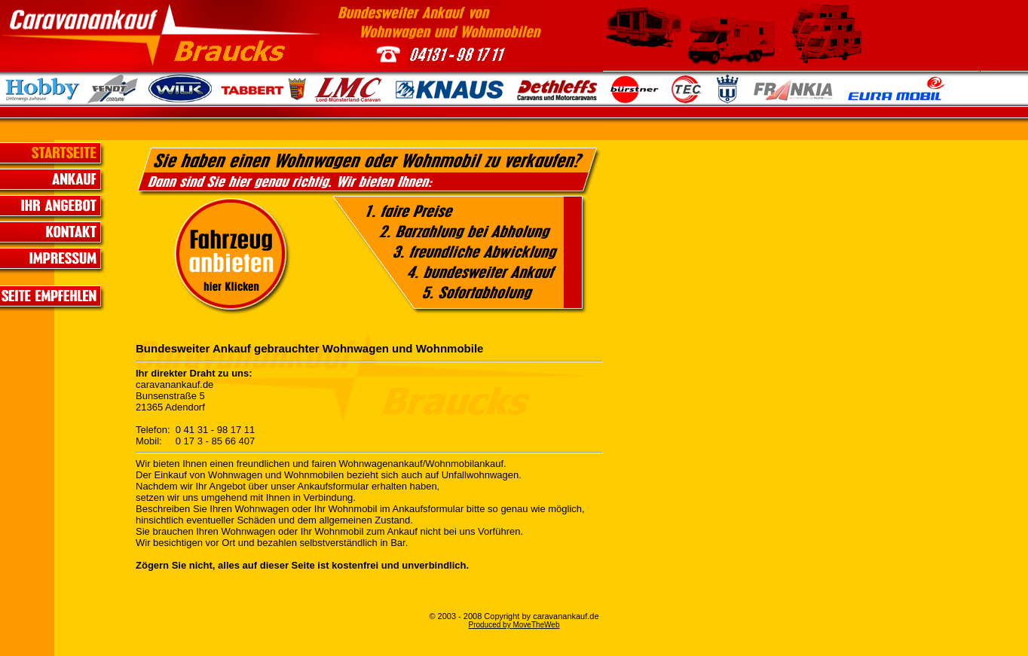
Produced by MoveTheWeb (514, 625)
